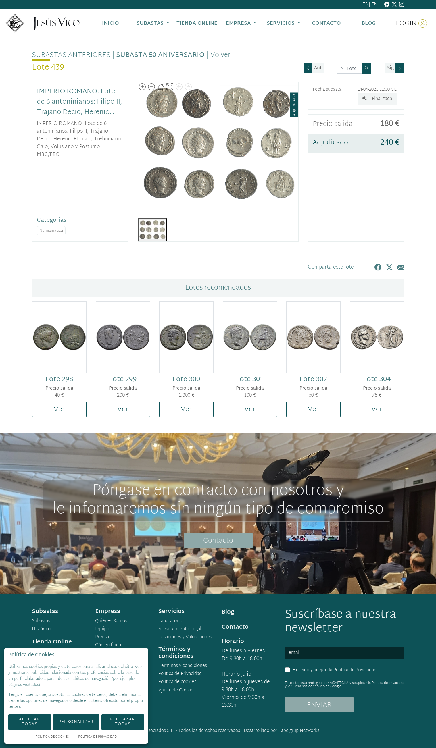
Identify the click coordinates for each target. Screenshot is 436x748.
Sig (390, 68)
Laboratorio (170, 621)
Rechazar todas (122, 722)
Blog (228, 612)
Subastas (41, 621)
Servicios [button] (281, 23)
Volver (220, 55)
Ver (59, 409)
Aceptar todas (29, 722)
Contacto (218, 541)
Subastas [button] (151, 23)
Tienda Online (52, 642)
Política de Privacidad (355, 670)
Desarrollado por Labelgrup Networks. (282, 731)
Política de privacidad (388, 683)
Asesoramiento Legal (179, 629)
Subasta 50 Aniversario (160, 55)
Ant (318, 68)
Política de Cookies (52, 737)
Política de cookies (177, 682)
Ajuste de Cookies (177, 690)
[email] (344, 653)
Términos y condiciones (182, 666)
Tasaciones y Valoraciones (185, 637)
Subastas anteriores (71, 55)
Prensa (102, 637)
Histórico (41, 629)
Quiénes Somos (111, 621)
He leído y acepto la (335, 670)
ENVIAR (319, 705)
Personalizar (76, 722)
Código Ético (108, 645)
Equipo (102, 629)
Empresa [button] (239, 23)
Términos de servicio (309, 686)
